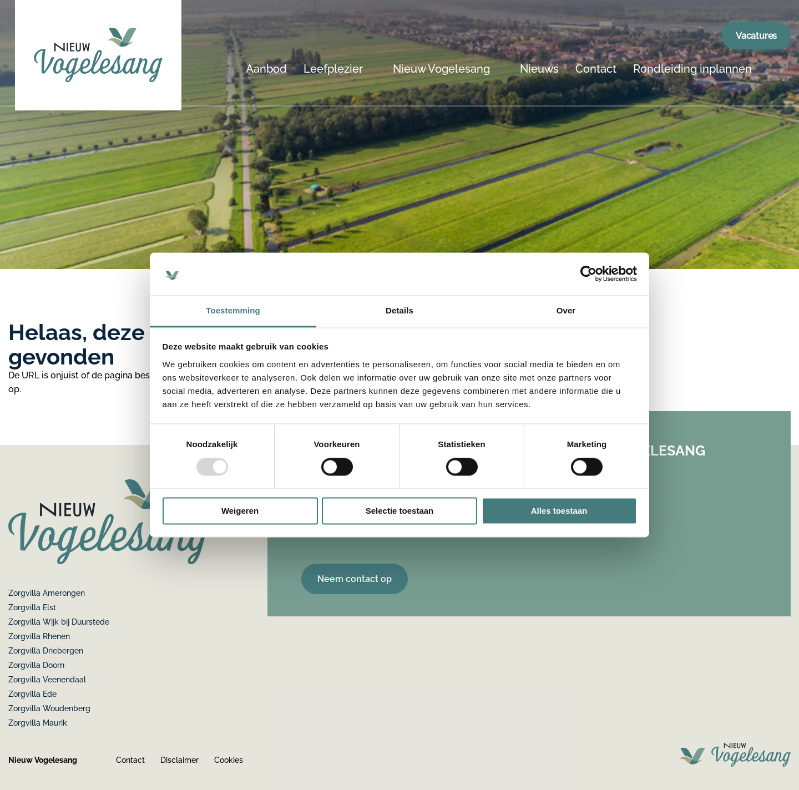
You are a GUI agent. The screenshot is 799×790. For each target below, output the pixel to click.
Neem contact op (354, 579)
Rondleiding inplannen (692, 69)
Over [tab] (566, 310)
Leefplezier (333, 69)
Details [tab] (399, 310)
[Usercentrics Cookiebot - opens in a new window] (588, 274)
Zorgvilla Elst (32, 607)
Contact (595, 69)
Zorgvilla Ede (32, 694)
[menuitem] (266, 84)
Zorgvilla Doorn (36, 665)
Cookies (228, 760)
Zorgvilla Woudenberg (49, 708)
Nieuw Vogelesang (441, 69)
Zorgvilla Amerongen (46, 593)
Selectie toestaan (400, 510)
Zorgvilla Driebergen (45, 650)
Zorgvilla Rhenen (39, 636)
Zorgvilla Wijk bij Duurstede (58, 621)
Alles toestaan (559, 510)
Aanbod (266, 69)
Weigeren (240, 510)
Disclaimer (179, 760)
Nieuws (539, 69)
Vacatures (756, 36)
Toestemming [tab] (233, 310)
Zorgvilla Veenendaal (47, 679)
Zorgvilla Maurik (37, 722)
